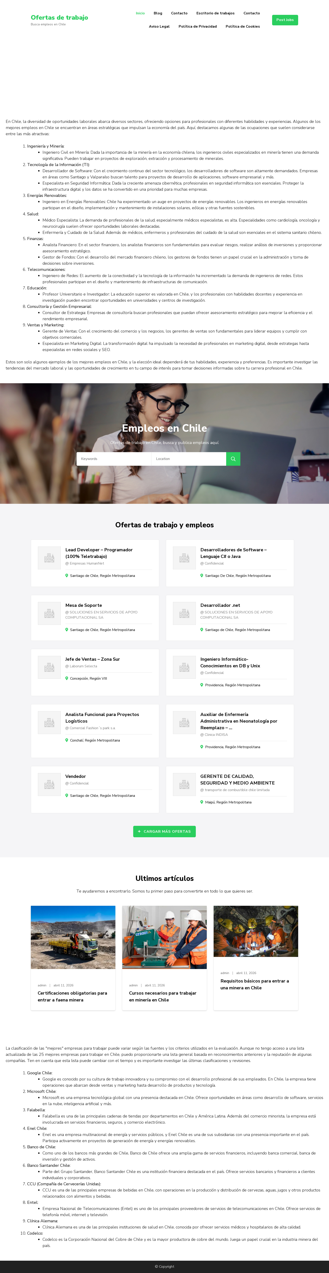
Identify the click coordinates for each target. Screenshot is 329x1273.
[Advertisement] (164, 74)
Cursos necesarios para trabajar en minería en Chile (162, 996)
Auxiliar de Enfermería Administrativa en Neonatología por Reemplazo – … (238, 721)
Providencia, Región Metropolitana (232, 685)
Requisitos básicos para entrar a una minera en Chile (254, 984)
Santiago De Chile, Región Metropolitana (238, 575)
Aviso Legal (159, 26)
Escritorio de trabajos (215, 13)
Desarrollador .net (220, 605)
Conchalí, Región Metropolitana (95, 740)
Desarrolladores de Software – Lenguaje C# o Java (233, 553)
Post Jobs (285, 19)
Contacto (179, 13)
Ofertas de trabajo (59, 17)
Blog (158, 13)
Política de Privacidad (198, 26)
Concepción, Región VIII (88, 678)
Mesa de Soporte (83, 605)
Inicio (140, 13)
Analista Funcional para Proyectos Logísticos (102, 717)
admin (42, 985)
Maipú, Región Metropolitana (228, 802)
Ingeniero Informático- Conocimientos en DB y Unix (230, 662)
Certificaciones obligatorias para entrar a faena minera (72, 996)
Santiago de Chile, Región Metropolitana (102, 575)
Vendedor (75, 776)
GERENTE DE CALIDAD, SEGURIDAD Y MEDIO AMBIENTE (237, 779)
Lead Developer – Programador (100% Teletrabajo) (99, 553)
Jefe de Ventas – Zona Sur (92, 659)
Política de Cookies (243, 26)
